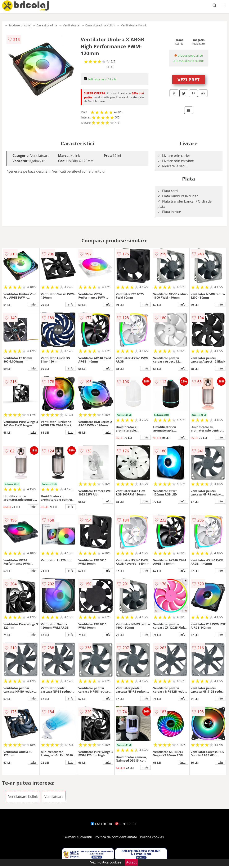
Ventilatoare (71, 25)
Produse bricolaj (19, 25)
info (33, 304)
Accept (131, 862)
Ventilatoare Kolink (134, 25)
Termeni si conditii (77, 837)
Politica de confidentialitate (116, 837)
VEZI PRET (189, 79)
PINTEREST (125, 824)
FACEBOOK (101, 824)
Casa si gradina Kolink (100, 25)
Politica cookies (152, 837)
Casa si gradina (46, 25)
